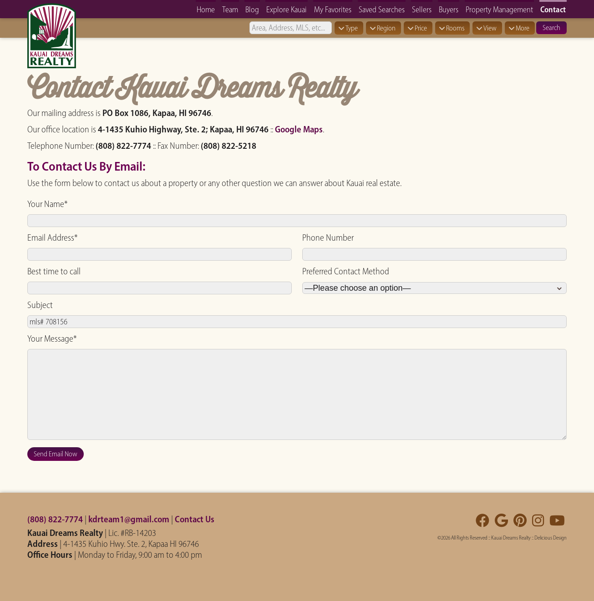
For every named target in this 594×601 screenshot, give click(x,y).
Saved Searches (382, 9)
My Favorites (332, 9)
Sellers (422, 9)
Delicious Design (550, 538)
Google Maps (299, 129)
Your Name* (47, 203)
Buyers (448, 9)
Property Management (499, 9)
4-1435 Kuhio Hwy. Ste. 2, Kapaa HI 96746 (131, 543)
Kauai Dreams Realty (511, 538)
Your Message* (52, 338)
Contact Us (194, 519)
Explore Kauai (286, 9)
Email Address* (52, 237)
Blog (252, 9)
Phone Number (328, 237)
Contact (553, 9)
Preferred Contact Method (345, 271)
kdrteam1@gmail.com (128, 519)
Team (230, 9)
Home (206, 9)
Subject (40, 304)
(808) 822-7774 (55, 519)
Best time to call (54, 271)
